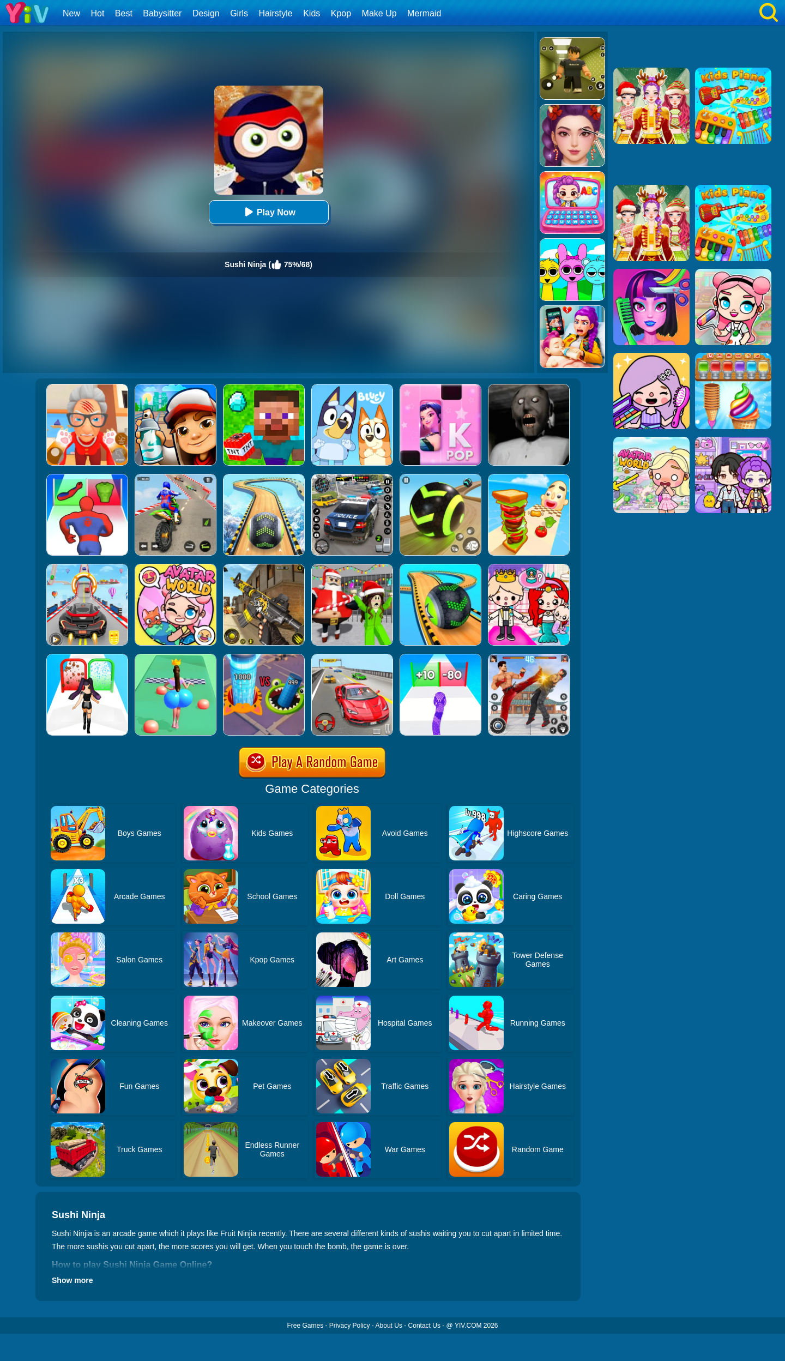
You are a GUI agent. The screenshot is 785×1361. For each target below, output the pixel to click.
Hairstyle (276, 13)
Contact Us (424, 1325)
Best (123, 13)
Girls (239, 13)
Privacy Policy (349, 1325)
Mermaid (424, 13)
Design (206, 13)
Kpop (341, 13)
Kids (311, 13)
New (71, 13)
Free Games (305, 1325)
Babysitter (162, 13)
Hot (97, 13)
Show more (72, 1280)
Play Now (268, 212)
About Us (389, 1325)
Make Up (379, 13)
